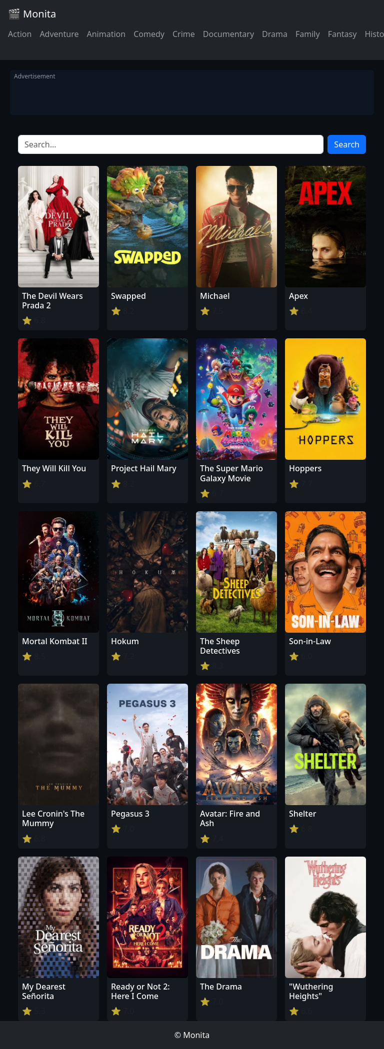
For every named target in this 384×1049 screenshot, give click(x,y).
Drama (275, 33)
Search (347, 144)
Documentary (228, 33)
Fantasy (342, 33)
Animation (106, 33)
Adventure (59, 33)
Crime (183, 33)
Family (308, 33)
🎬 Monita (32, 13)
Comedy (149, 33)
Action (20, 33)
